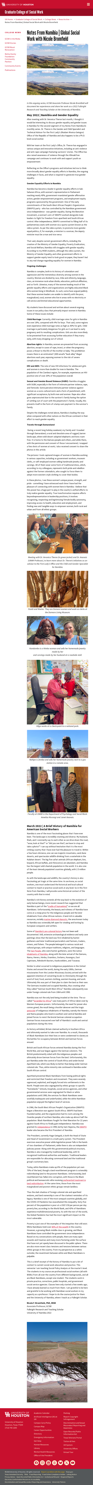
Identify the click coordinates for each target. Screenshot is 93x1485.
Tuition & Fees (69, 1441)
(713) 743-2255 (11, 1428)
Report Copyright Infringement (70, 1417)
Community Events (13, 66)
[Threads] (54, 1462)
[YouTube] (72, 1462)
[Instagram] (42, 1462)
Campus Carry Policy (42, 1423)
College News (50, 19)
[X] (66, 1462)
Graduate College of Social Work (24, 12)
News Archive (64, 19)
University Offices (70, 1448)
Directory (38, 1433)
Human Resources (41, 1444)
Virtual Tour (68, 1452)
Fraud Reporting (35, 1474)
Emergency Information (44, 1437)
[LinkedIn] (48, 1462)
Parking (66, 1413)
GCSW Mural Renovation (10, 48)
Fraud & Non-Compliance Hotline (53, 1474)
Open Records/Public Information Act (72, 1432)
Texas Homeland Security (14, 1474)
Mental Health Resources (44, 1452)
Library (37, 1448)
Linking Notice (72, 1474)
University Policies (59, 1482)
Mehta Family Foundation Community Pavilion (10, 58)
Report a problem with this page (53, 1472)
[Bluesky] (60, 1462)
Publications (10, 70)
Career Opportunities (43, 1430)
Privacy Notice (10, 1477)
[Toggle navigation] (88, 4)
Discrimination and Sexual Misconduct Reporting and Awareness (74, 1425)
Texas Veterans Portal (72, 1437)
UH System (68, 1445)
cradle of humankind (57, 906)
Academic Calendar (42, 1413)
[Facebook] (36, 1462)
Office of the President (43, 1455)
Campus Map (39, 1426)
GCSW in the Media (12, 39)
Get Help (37, 1441)
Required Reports (67, 1477)
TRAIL (26, 1474)
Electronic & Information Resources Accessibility (22, 1479)
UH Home (9, 19)
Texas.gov (69, 1472)
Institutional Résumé (52, 1477)
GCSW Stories (10, 43)
